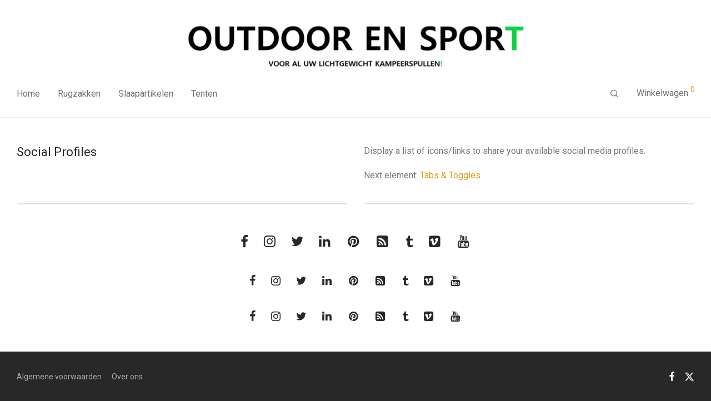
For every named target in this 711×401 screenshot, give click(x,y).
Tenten (204, 93)
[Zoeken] (614, 94)
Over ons (127, 376)
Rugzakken (79, 93)
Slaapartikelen (145, 93)
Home (28, 93)
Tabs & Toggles (450, 175)
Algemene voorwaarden (59, 376)
